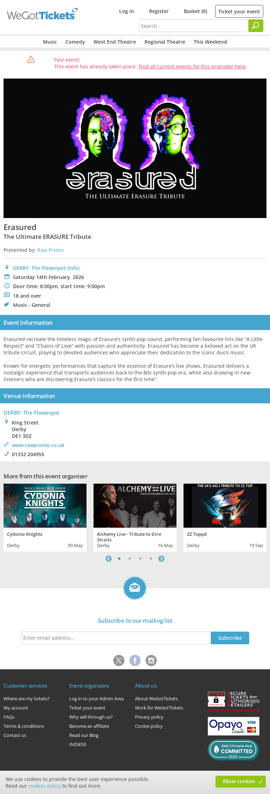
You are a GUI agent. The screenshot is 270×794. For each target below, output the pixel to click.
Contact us (15, 735)
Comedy (75, 41)
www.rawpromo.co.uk (38, 445)
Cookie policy (149, 726)
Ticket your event (239, 11)
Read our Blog (83, 735)
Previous (108, 558)
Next (161, 558)
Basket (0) (195, 11)
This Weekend (210, 41)
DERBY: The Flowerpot (39, 268)
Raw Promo (50, 250)
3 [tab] (140, 558)
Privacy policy (149, 717)
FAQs (9, 717)
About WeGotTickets (156, 698)
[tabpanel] (45, 517)
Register (159, 11)
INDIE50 (77, 744)
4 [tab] (150, 558)
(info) (73, 268)
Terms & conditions (24, 726)
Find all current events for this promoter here (192, 66)
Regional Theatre (164, 41)
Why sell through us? (91, 717)
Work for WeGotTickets (159, 708)
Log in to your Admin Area (96, 698)
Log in (126, 11)
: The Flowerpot (31, 412)
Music (50, 41)
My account (16, 708)
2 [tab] (129, 558)
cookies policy (44, 785)
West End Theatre (115, 41)
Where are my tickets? (27, 698)
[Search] (256, 25)
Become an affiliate (89, 726)
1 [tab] (119, 558)
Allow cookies (239, 781)
